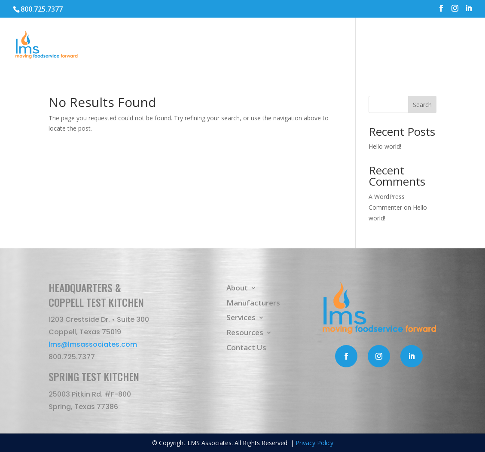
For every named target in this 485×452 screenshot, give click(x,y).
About (236, 45)
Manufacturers (293, 45)
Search (422, 105)
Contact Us (452, 45)
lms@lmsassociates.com (93, 344)
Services (344, 45)
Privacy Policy (314, 443)
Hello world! (385, 146)
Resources (395, 45)
